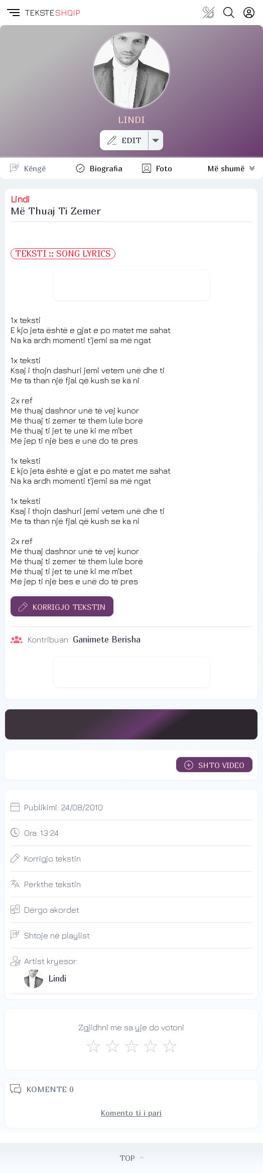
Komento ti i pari (131, 1112)
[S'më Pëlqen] (93, 1046)
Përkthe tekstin (52, 884)
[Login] (249, 13)
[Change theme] (209, 13)
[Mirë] (131, 1046)
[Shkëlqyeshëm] (169, 1046)
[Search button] (229, 13)
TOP (131, 1157)
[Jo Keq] (112, 1046)
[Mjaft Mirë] (150, 1046)
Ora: (41, 833)
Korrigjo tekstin (52, 859)
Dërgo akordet (51, 910)
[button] (12, 12)
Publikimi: (63, 807)
